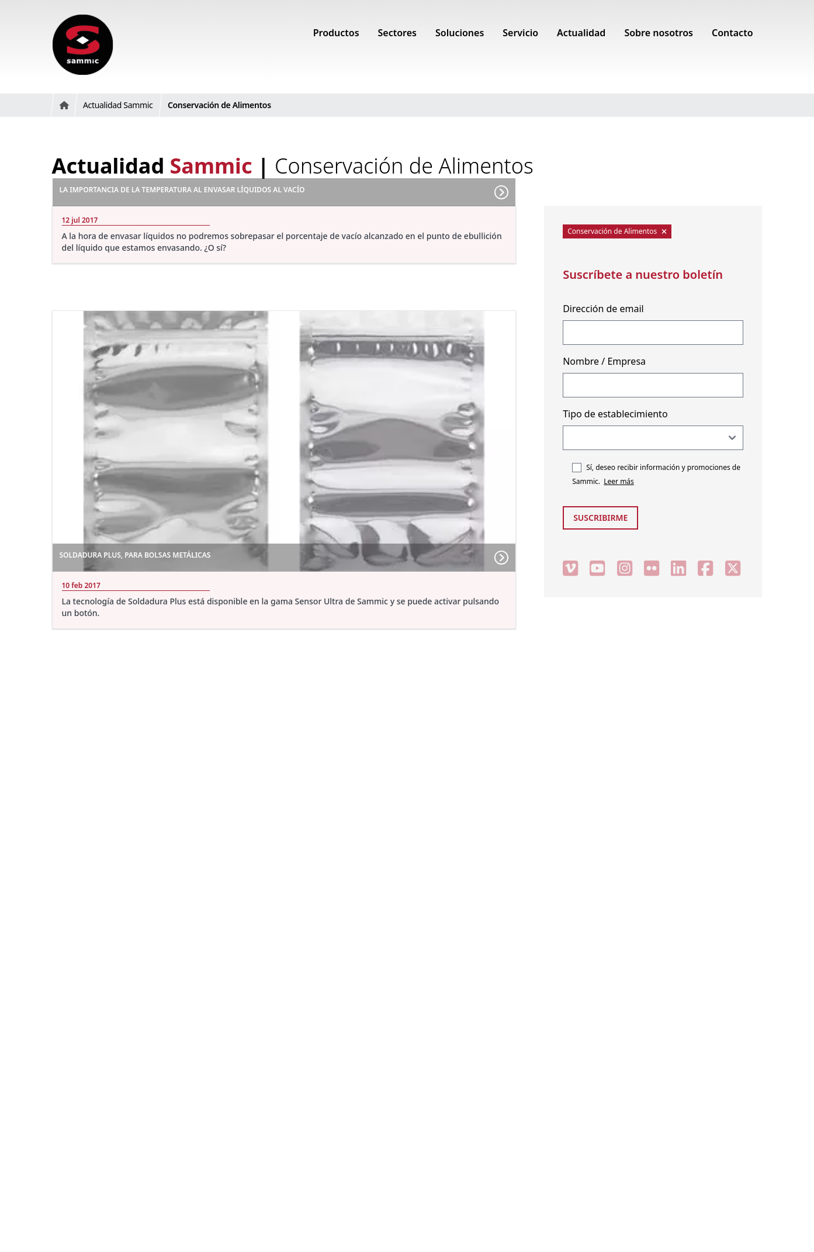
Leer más (619, 481)
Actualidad (152, 165)
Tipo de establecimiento (615, 413)
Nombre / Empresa (604, 361)
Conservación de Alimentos (617, 231)
